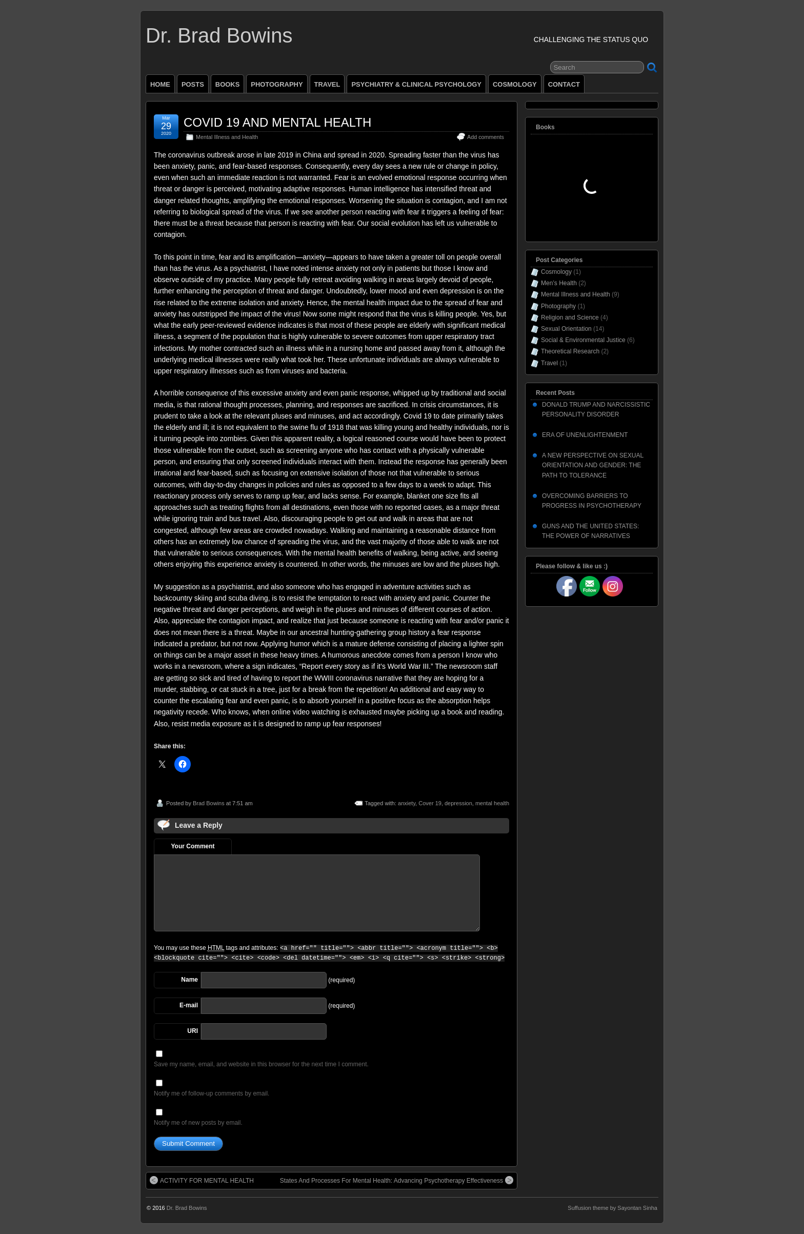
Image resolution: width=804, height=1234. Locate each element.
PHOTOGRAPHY (277, 84)
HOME (160, 84)
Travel (549, 363)
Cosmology (556, 271)
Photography (558, 306)
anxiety (406, 803)
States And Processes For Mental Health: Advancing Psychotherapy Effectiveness (396, 1180)
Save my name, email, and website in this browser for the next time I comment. (261, 1064)
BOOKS (227, 84)
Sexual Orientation (566, 328)
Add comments (485, 137)
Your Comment (192, 846)
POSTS (193, 84)
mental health (492, 803)
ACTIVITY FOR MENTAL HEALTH (202, 1180)
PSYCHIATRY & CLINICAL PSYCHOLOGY (416, 84)
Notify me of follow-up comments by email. (211, 1093)
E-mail (188, 1005)
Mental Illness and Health (227, 137)
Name (189, 979)
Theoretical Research (570, 351)
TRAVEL (327, 84)
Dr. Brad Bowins (219, 35)
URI (192, 1030)
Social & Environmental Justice (583, 340)
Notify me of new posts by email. (198, 1122)
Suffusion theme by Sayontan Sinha (612, 1208)
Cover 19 (429, 803)
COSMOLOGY (515, 84)
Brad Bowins (209, 803)
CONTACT (564, 84)
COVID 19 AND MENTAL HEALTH (277, 122)
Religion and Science (570, 317)
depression (458, 803)
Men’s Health (559, 283)
